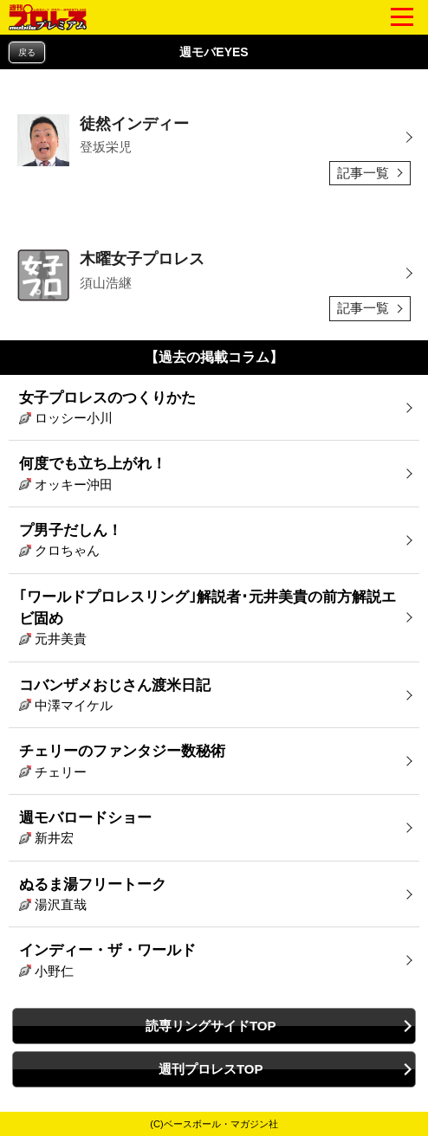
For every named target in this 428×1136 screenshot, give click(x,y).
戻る (27, 52)
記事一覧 (363, 172)
